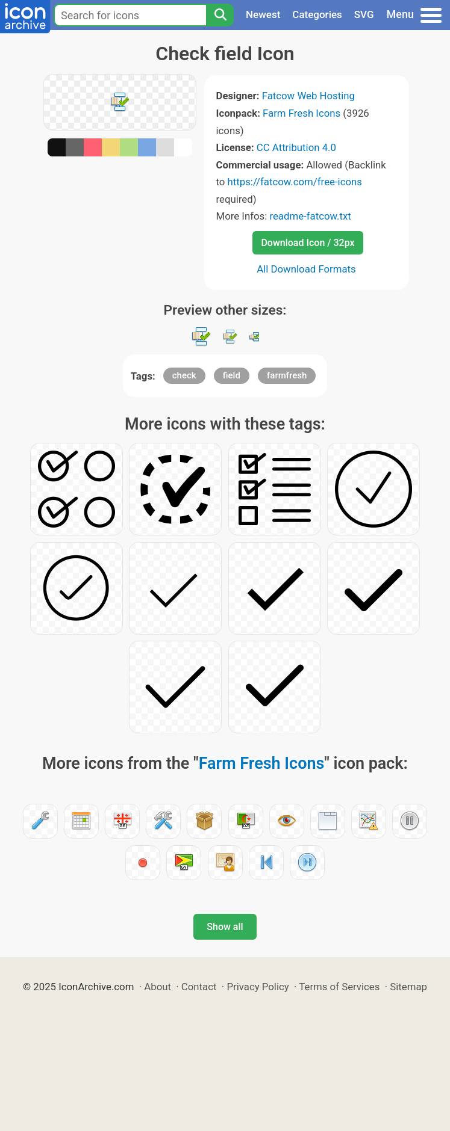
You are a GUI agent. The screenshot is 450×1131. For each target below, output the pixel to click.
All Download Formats (306, 269)
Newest (263, 14)
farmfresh (287, 375)
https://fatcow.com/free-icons (295, 182)
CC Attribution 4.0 (296, 147)
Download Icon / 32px (307, 242)
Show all (225, 926)
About (157, 987)
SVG (364, 14)
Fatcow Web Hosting (308, 96)
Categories (317, 14)
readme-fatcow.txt (310, 216)
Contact (199, 987)
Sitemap (408, 987)
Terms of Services (339, 987)
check (184, 375)
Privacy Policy (258, 987)
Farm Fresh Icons (301, 113)
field (231, 375)
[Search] (220, 15)
